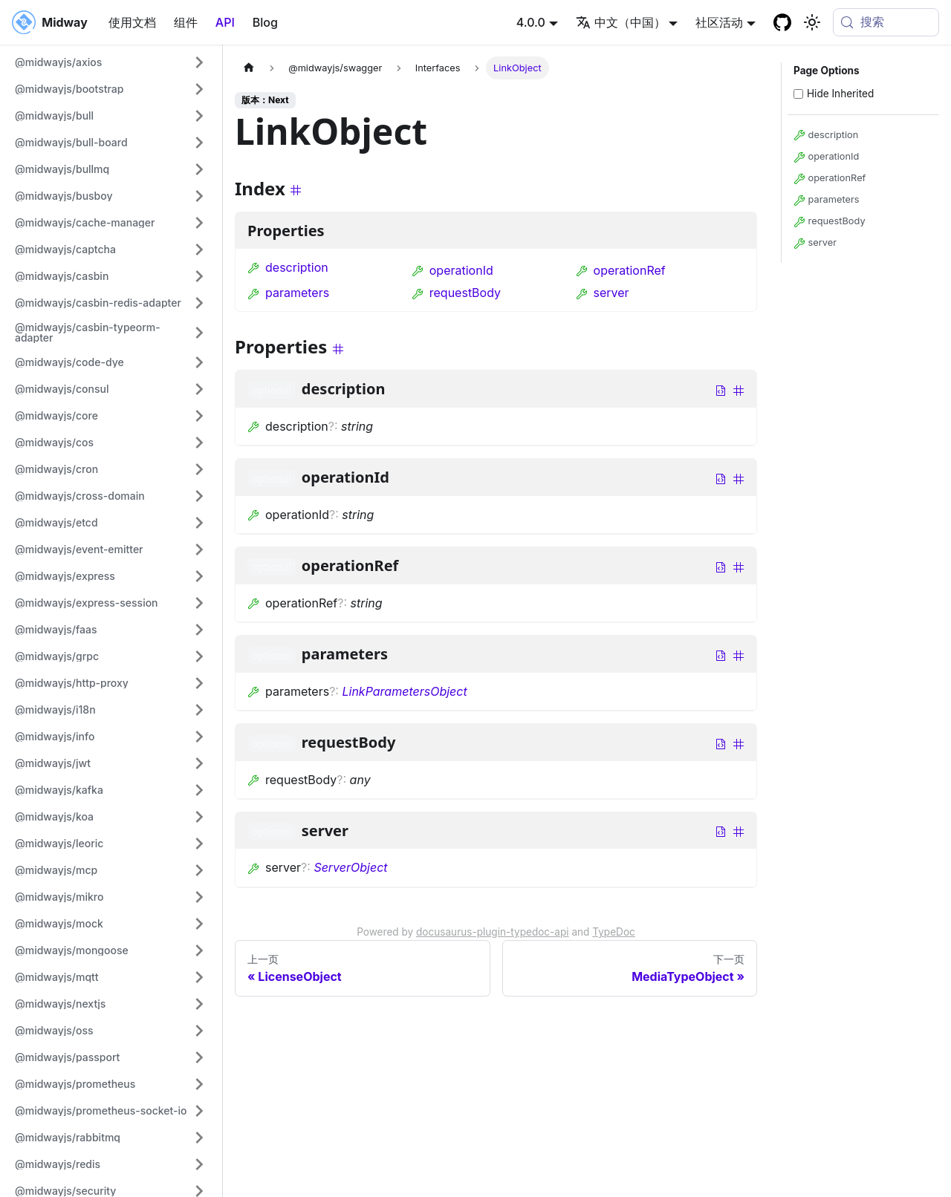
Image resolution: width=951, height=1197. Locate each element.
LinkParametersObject (404, 691)
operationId (452, 270)
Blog (265, 22)
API (225, 22)
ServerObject (350, 867)
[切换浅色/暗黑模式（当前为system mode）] (812, 22)
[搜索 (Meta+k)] (886, 22)
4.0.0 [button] (530, 22)
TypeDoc (613, 932)
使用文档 (132, 22)
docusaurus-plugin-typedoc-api (492, 932)
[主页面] (249, 67)
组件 (186, 22)
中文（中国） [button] (621, 22)
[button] (110, 62)
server (602, 292)
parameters (288, 292)
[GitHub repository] (782, 22)
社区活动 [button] (719, 22)
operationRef (621, 270)
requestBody (456, 292)
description (287, 267)
